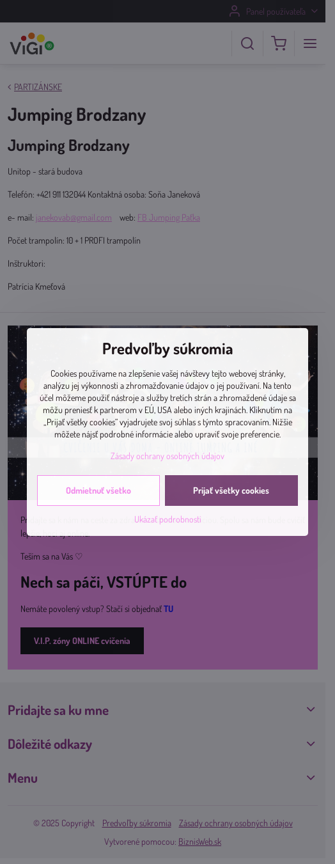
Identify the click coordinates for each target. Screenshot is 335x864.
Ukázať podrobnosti (167, 519)
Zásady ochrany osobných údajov (167, 455)
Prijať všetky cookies (231, 490)
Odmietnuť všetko (98, 490)
